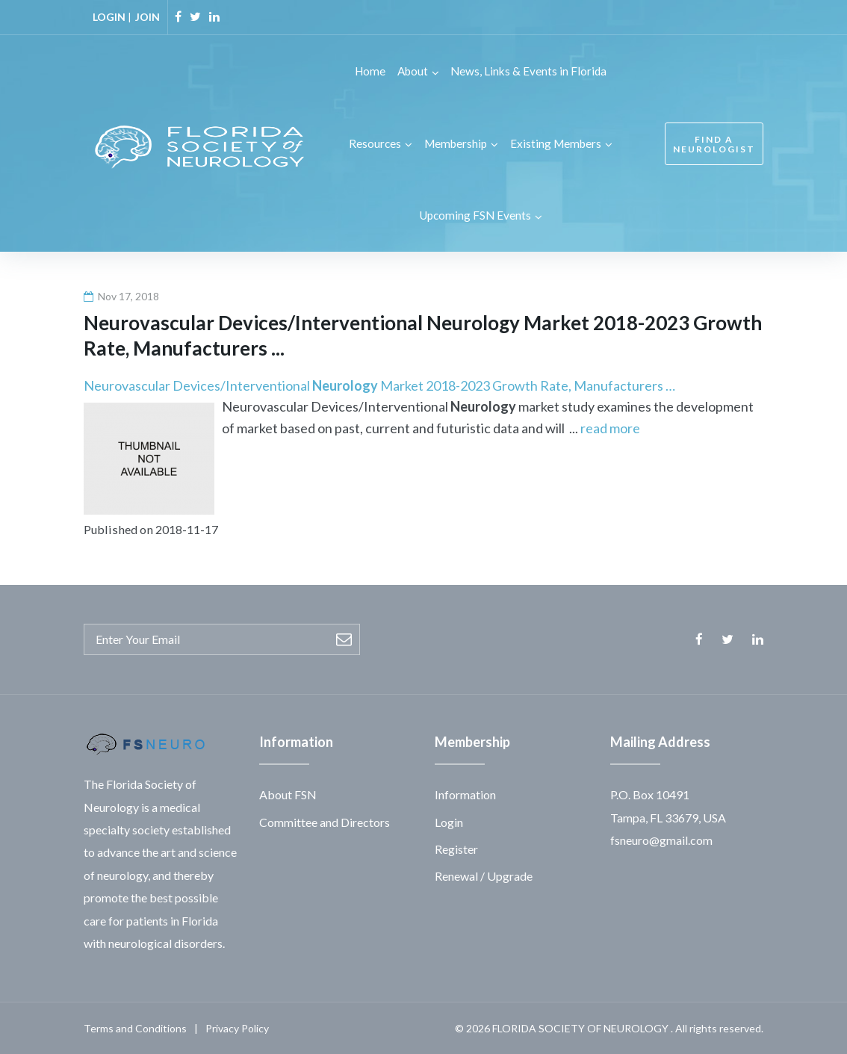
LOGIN (109, 16)
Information (465, 794)
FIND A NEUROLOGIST (714, 143)
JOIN (147, 16)
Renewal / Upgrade (484, 875)
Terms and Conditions (135, 1027)
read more (610, 427)
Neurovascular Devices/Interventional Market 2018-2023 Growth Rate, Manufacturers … (379, 384)
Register (456, 847)
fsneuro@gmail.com (661, 838)
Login (449, 820)
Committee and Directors (324, 820)
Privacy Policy (237, 1027)
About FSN (288, 794)
